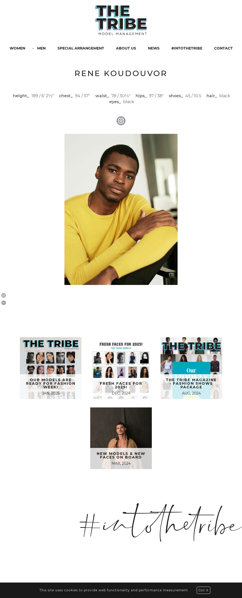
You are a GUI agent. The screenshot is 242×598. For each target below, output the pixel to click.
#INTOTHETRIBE (186, 48)
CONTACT (223, 48)
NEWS (154, 48)
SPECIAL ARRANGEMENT (80, 48)
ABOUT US (126, 48)
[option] (121, 209)
